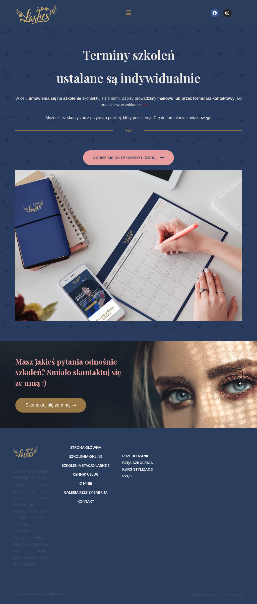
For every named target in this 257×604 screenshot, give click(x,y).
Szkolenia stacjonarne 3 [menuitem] (85, 465)
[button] (128, 157)
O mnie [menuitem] (85, 483)
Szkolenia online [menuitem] (85, 456)
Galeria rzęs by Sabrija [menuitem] (85, 492)
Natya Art (236, 594)
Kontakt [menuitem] (86, 501)
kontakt (149, 105)
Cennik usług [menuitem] (86, 474)
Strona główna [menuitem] (85, 447)
